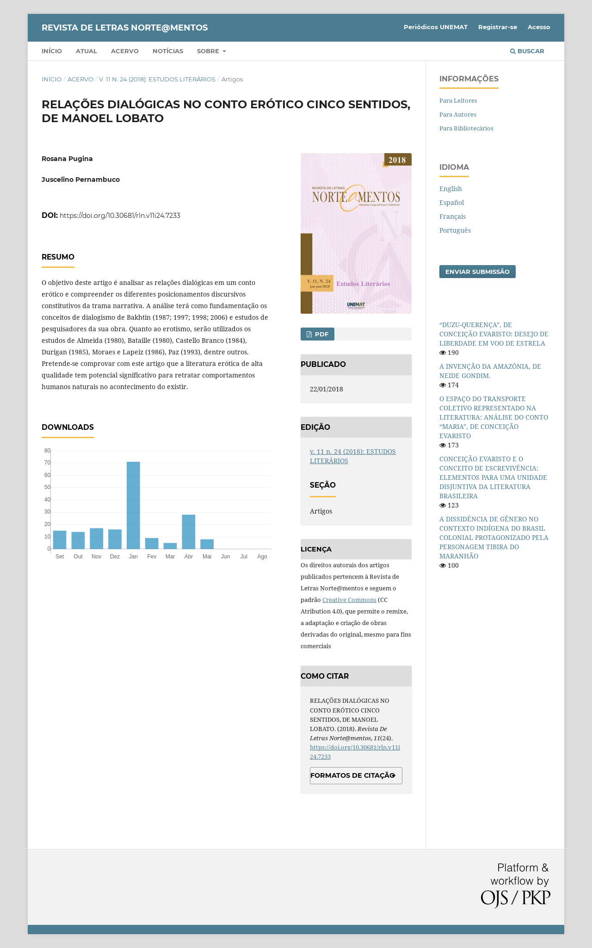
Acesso (539, 27)
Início (52, 51)
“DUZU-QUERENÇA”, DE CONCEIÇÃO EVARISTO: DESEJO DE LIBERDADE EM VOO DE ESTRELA (494, 333)
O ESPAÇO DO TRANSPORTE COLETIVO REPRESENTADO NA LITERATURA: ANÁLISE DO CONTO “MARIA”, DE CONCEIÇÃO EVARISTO (493, 417)
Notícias (168, 51)
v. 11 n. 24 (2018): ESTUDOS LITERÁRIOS (157, 79)
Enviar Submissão (477, 271)
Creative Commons (349, 599)
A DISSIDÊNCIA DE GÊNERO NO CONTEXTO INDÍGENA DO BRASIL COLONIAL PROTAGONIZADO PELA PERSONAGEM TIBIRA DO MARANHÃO (494, 537)
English (450, 188)
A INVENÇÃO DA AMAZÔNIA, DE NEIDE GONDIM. (490, 371)
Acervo (125, 51)
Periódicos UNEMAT (436, 27)
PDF (320, 334)
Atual (86, 51)
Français (452, 216)
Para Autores (457, 114)
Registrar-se (497, 27)
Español (451, 202)
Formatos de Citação (352, 775)
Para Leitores (458, 100)
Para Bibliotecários (466, 128)
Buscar (527, 51)
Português (455, 230)
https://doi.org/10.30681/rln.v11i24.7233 (120, 215)
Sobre (209, 51)
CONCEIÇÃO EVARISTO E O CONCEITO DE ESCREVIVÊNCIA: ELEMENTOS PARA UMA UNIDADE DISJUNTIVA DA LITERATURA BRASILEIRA (493, 477)
